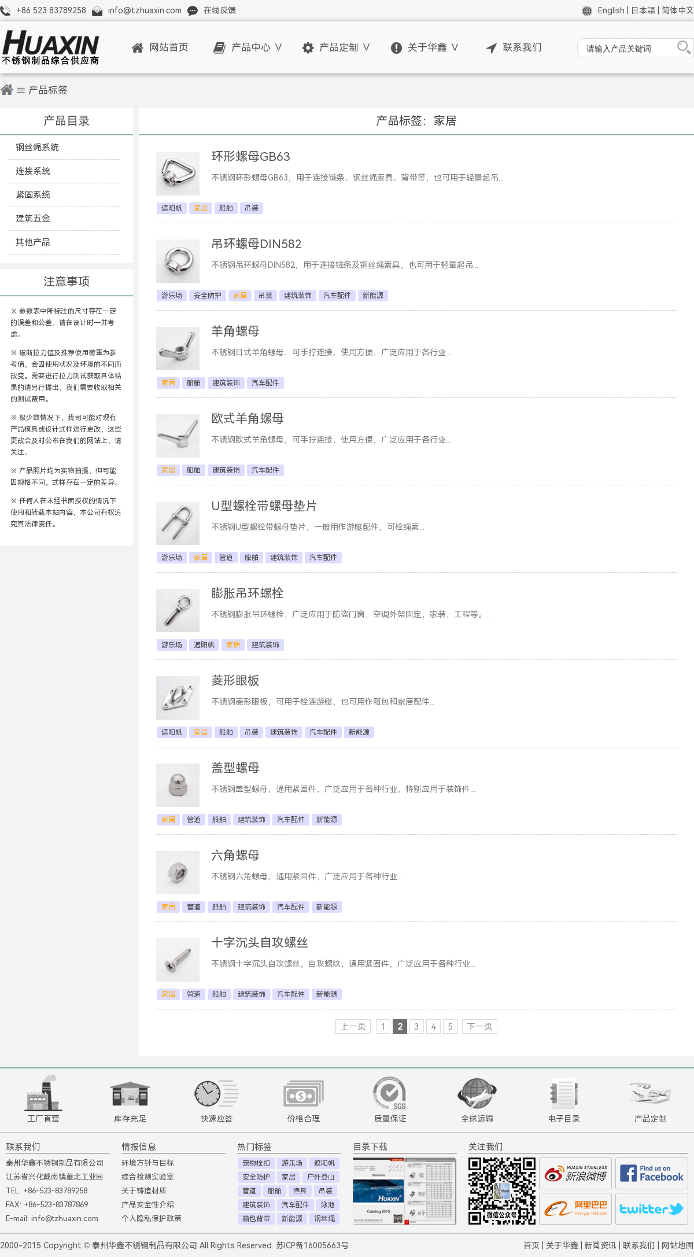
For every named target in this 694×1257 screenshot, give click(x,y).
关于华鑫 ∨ (425, 47)
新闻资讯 (600, 1245)
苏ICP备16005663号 (312, 1245)
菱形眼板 (235, 680)
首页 (531, 1245)
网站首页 (160, 47)
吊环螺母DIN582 (256, 243)
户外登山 (321, 1177)
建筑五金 (33, 218)
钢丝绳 (324, 1219)
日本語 (643, 10)
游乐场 (171, 296)
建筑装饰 (298, 296)
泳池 (328, 1205)
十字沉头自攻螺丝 (259, 942)
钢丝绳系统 (37, 147)
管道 (226, 558)
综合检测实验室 (147, 1177)
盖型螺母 (235, 768)
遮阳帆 (171, 208)
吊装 (252, 208)
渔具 (300, 1191)
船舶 (226, 208)
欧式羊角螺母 (247, 418)
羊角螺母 (235, 331)
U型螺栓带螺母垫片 (264, 506)
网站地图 (678, 1245)
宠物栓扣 (256, 1163)
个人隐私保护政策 (151, 1218)
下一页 (480, 1026)
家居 (289, 1177)
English (611, 10)
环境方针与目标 (147, 1163)
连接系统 (33, 171)
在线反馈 (220, 10)
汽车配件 (337, 296)
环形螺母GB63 (250, 156)
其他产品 (33, 242)
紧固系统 (33, 195)
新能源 (373, 296)
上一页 (353, 1026)
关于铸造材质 (144, 1190)
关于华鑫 (562, 1245)
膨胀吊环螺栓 (247, 593)
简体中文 (678, 10)
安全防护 (208, 296)
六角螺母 (235, 855)
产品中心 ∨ (248, 47)
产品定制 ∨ (336, 47)
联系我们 (514, 47)
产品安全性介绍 (147, 1204)
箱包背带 (256, 1219)
